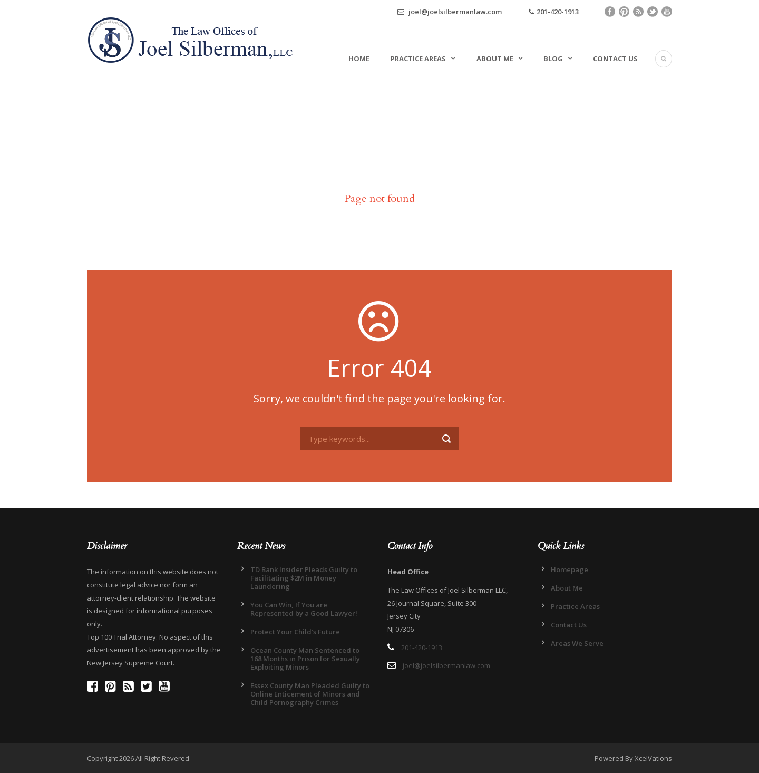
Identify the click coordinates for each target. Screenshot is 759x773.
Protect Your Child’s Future (295, 631)
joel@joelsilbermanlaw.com (449, 11)
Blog (553, 58)
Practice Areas (418, 58)
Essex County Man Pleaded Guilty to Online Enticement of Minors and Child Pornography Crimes (309, 694)
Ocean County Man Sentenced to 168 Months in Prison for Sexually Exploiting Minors (305, 658)
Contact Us (615, 58)
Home (358, 58)
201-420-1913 (554, 11)
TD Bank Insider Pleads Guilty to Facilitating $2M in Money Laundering (303, 578)
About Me (494, 58)
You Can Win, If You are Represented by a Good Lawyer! (303, 609)
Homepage (569, 569)
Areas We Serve (577, 643)
